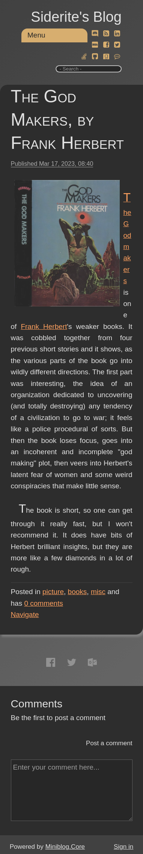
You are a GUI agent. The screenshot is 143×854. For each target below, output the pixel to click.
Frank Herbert (44, 326)
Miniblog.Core (65, 846)
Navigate (25, 614)
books (77, 592)
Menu (36, 35)
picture (53, 592)
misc (98, 592)
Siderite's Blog (76, 17)
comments (43, 603)
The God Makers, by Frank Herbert (67, 119)
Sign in (123, 846)
